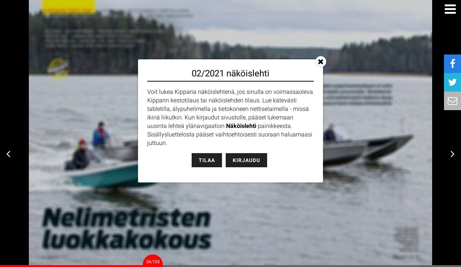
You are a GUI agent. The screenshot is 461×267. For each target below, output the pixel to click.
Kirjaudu (246, 160)
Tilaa (207, 160)
